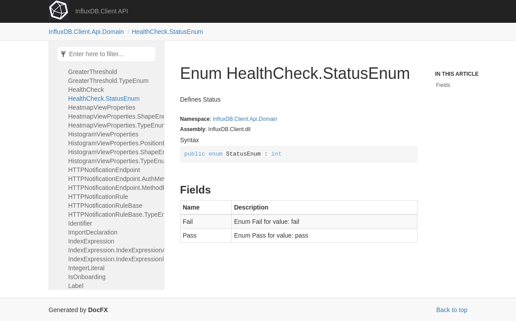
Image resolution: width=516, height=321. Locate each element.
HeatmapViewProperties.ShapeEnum (114, 116)
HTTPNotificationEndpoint (104, 169)
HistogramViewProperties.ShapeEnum (114, 152)
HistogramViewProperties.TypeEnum (114, 161)
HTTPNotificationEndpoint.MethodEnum (114, 187)
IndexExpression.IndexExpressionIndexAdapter (114, 259)
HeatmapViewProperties (101, 107)
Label (75, 285)
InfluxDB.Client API (101, 11)
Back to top (451, 309)
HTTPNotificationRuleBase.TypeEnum (114, 214)
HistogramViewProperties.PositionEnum (114, 143)
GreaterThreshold (92, 71)
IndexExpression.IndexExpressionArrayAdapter (114, 250)
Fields (443, 85)
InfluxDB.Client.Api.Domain (86, 31)
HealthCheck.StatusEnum (167, 31)
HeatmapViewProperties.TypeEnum (114, 125)
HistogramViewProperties (103, 134)
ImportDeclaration (93, 232)
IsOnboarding (87, 276)
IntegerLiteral (86, 268)
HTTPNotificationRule (98, 196)
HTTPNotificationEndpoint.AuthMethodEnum (114, 178)
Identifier (80, 223)
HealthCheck (86, 89)
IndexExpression (91, 241)
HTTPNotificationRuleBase (105, 205)
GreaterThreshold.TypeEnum (108, 80)
